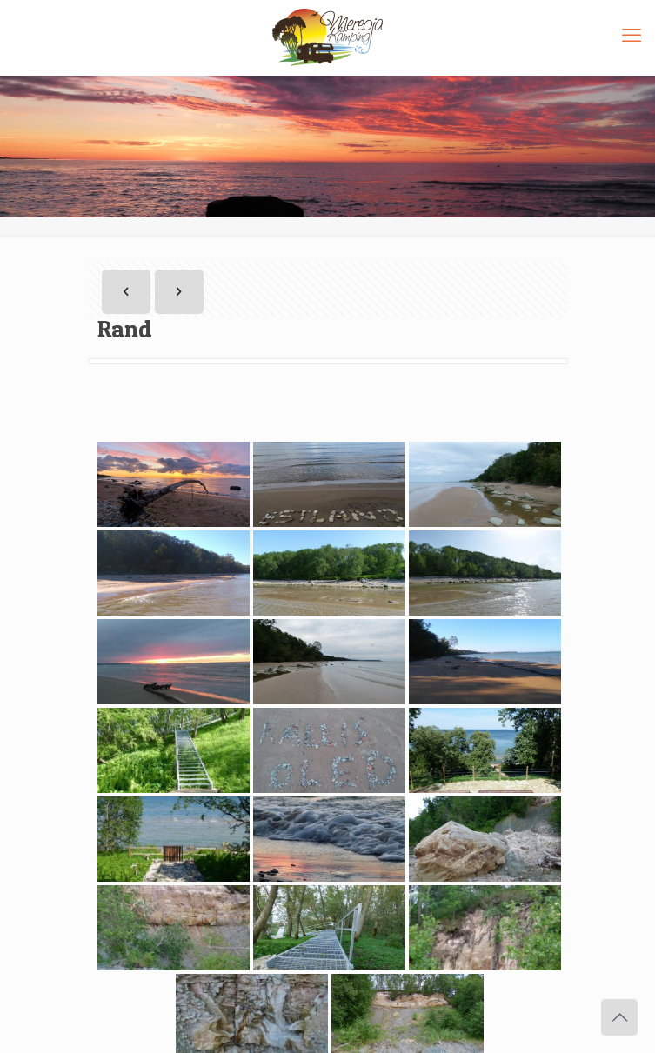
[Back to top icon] (619, 1017)
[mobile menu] (631, 35)
